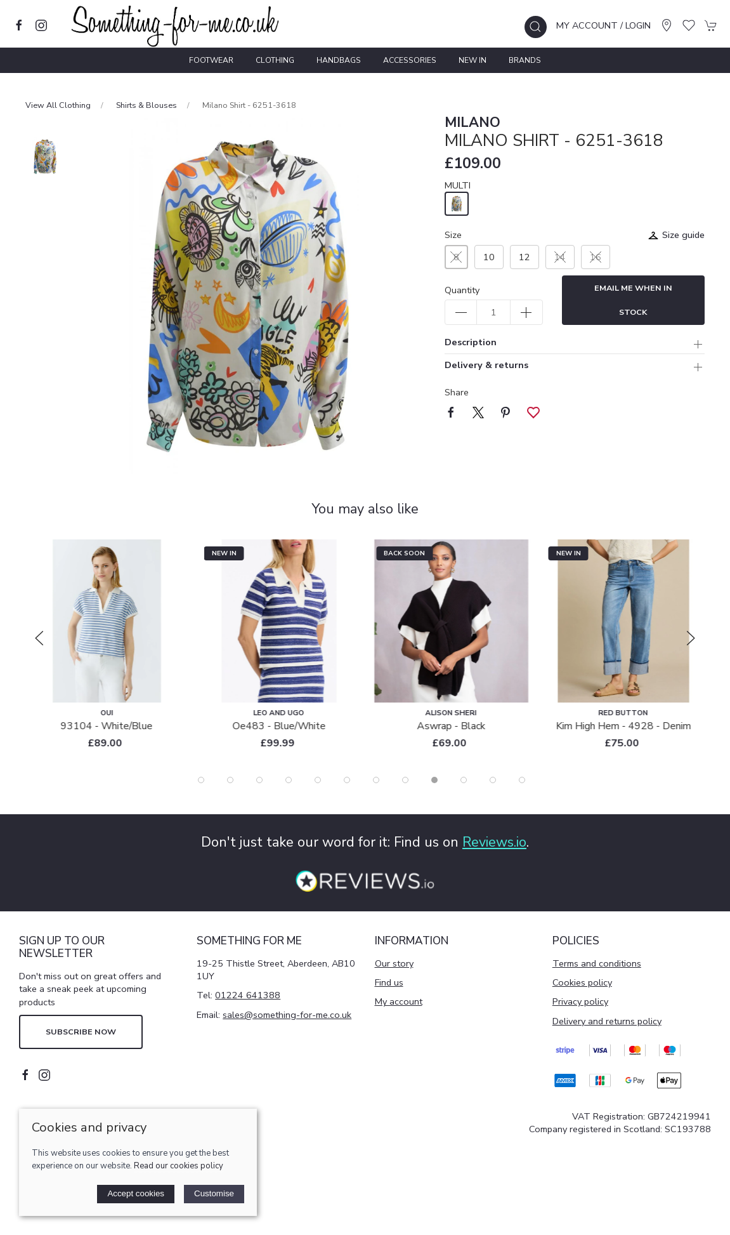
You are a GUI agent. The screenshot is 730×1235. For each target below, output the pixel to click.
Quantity (462, 290)
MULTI (458, 185)
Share (457, 392)
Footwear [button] (211, 60)
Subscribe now (81, 1031)
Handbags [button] (338, 60)
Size (453, 234)
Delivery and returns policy (607, 1021)
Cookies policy (582, 982)
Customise (214, 1193)
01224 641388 (247, 995)
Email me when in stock (633, 299)
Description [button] (471, 343)
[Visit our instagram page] (41, 25)
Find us (389, 982)
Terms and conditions (596, 963)
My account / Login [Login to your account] (603, 25)
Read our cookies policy (178, 1166)
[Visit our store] (666, 25)
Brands (525, 60)
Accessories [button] (409, 60)
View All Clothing (58, 105)
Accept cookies (135, 1193)
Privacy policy (580, 1001)
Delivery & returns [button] (486, 365)
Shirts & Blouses (146, 105)
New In (472, 60)
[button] (536, 27)
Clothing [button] (275, 60)
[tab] (201, 780)
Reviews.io (494, 842)
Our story (394, 963)
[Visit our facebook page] (19, 25)
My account (398, 1001)
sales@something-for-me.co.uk (287, 1014)
